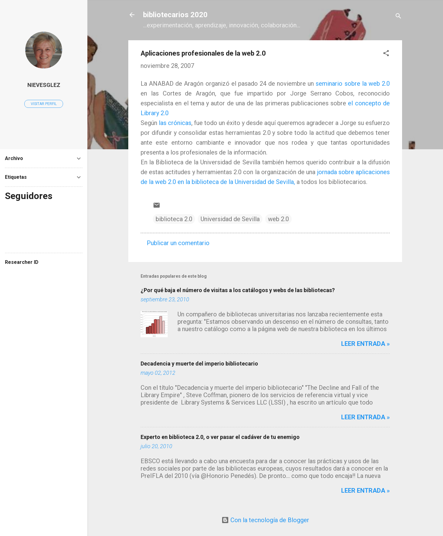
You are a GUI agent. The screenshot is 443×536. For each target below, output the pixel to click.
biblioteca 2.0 (174, 219)
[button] (386, 53)
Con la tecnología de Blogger (265, 520)
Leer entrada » (365, 343)
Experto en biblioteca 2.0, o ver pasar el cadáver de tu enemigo (220, 437)
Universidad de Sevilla (230, 219)
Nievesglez (43, 85)
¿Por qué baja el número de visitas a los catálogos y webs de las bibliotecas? (238, 290)
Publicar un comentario (178, 243)
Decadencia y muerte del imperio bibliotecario (199, 363)
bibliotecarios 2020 (175, 14)
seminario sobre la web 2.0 (353, 83)
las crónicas (175, 123)
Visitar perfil (44, 104)
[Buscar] (398, 16)
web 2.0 (278, 219)
